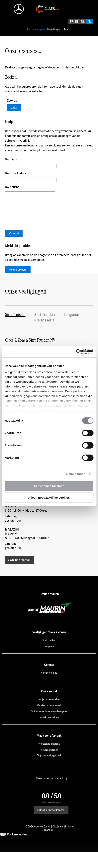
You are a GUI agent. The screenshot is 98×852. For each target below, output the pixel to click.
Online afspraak (20, 570)
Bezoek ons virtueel (49, 727)
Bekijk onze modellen (49, 709)
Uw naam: (11, 164)
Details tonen (75, 473)
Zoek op (12, 105)
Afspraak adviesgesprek (49, 766)
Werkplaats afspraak (49, 754)
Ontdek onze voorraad (49, 715)
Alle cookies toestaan (49, 486)
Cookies (49, 840)
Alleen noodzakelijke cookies (49, 497)
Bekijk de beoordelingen (51, 820)
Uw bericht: (12, 191)
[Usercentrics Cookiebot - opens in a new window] (75, 351)
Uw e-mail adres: (16, 177)
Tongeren (71, 325)
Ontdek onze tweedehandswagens (49, 721)
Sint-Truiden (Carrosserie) (44, 327)
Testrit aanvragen (49, 760)
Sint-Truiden (15, 325)
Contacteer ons (49, 683)
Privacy (69, 837)
